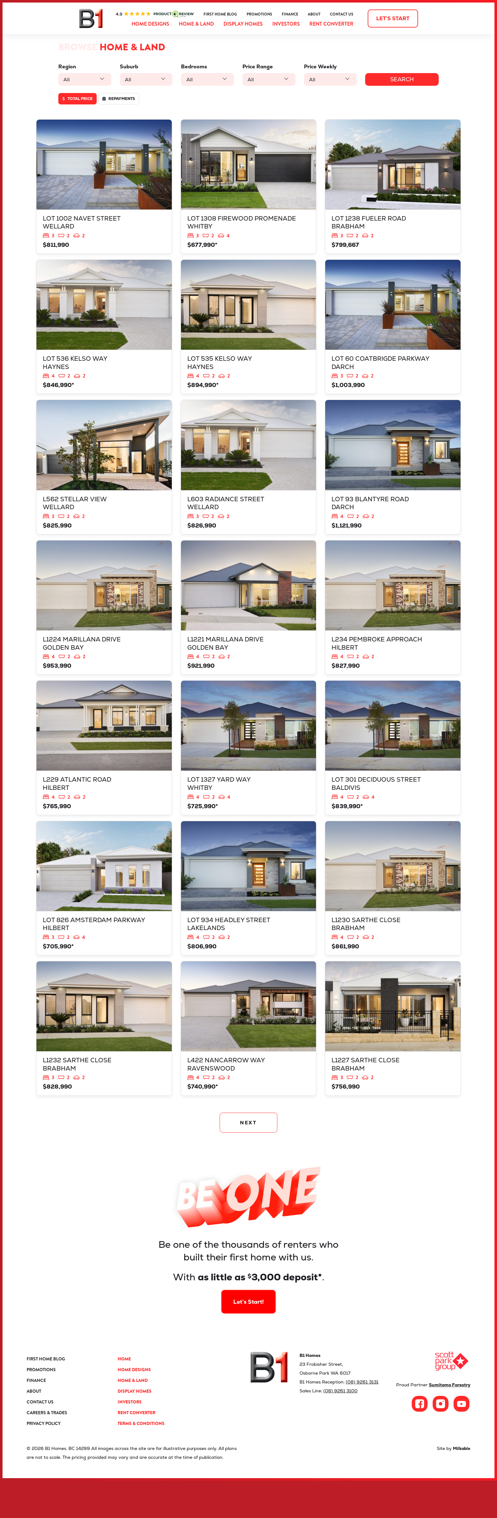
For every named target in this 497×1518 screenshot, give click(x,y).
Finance (290, 14)
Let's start (393, 18)
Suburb (128, 66)
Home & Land (196, 24)
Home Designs (150, 24)
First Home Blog (220, 14)
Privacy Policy (44, 1461)
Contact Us (341, 14)
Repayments (118, 98)
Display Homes (243, 24)
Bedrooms (192, 66)
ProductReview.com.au (155, 14)
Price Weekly (316, 66)
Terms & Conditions (141, 1461)
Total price (77, 98)
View (104, 189)
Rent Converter (331, 24)
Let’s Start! (248, 1317)
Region (67, 66)
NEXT (249, 1158)
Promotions (259, 14)
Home (124, 1396)
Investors (286, 24)
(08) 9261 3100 (340, 1428)
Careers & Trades (47, 1450)
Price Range (254, 66)
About (314, 14)
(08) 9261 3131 (362, 1419)
